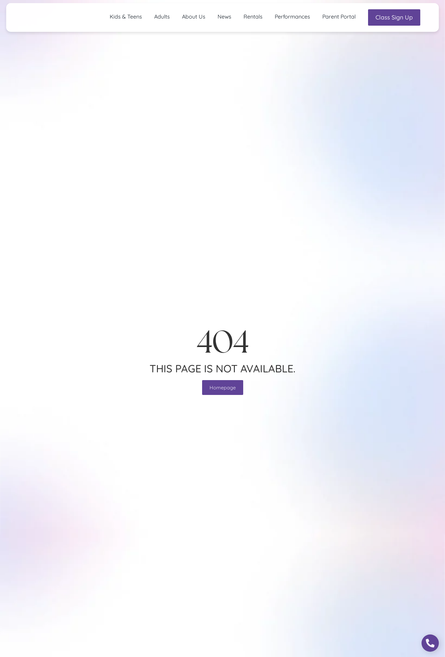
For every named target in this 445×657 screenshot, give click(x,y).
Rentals (253, 16)
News (224, 16)
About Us (193, 16)
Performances (292, 16)
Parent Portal (339, 16)
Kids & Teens (126, 16)
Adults (162, 16)
